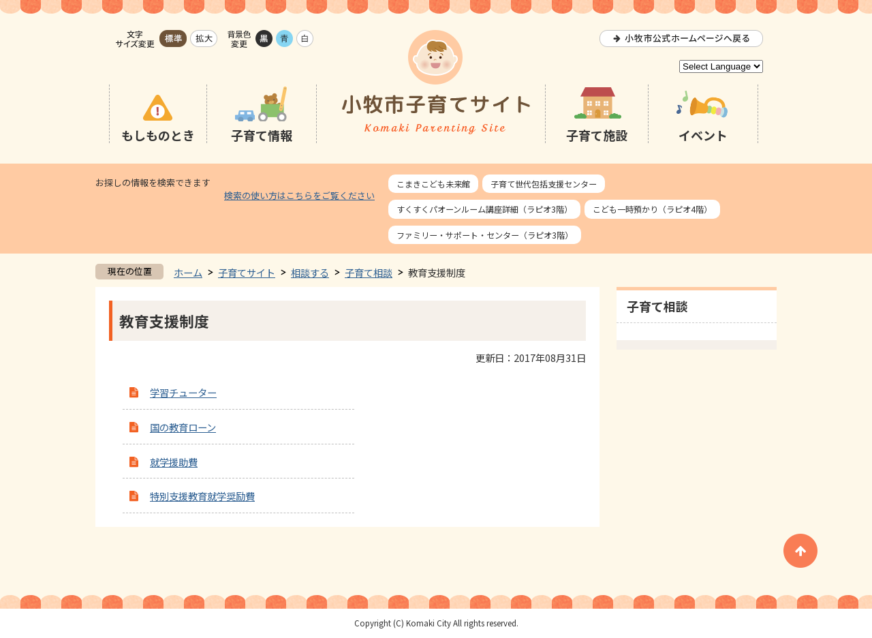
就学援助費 (174, 462)
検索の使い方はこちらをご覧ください (299, 195)
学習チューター (183, 392)
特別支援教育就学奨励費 (202, 496)
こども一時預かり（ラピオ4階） (652, 209)
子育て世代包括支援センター (543, 183)
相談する (310, 272)
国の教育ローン (183, 427)
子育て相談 (368, 272)
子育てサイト (246, 272)
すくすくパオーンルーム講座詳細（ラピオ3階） (484, 209)
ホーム (188, 272)
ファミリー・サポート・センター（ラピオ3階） (484, 235)
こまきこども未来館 (433, 183)
